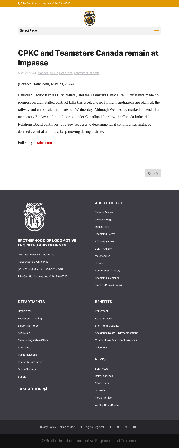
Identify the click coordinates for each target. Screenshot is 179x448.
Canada (43, 73)
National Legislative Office (33, 340)
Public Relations (27, 355)
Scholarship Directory (107, 271)
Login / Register (92, 427)
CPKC (54, 73)
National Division (104, 212)
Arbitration (24, 333)
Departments (102, 227)
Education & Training (30, 319)
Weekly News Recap (107, 405)
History (99, 263)
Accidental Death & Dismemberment (116, 333)
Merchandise (102, 256)
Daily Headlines (104, 376)
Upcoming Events (105, 234)
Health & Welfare (104, 319)
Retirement (101, 311)
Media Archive (103, 398)
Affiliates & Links (104, 242)
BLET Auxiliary (103, 249)
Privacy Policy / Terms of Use (56, 427)
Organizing (24, 311)
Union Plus (101, 348)
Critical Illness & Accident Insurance (116, 340)
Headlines (66, 73)
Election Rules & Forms (108, 285)
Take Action (32, 389)
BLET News (101, 369)
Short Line (24, 348)
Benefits (103, 302)
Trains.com (43, 143)
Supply (22, 377)
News (100, 359)
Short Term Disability (107, 326)
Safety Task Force (28, 326)
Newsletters (102, 383)
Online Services (27, 370)
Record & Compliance (31, 362)
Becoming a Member (107, 278)
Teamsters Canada (86, 73)
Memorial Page (103, 220)
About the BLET (110, 203)
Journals (100, 390)
